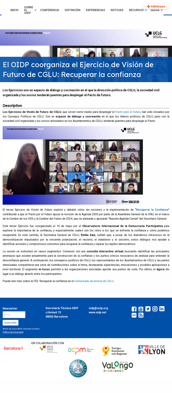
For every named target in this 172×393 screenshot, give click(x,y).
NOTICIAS (117, 10)
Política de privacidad (13, 332)
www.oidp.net (97, 312)
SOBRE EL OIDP (28, 10)
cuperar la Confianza (152, 209)
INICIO (15, 10)
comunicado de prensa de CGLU (94, 281)
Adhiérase (156, 6)
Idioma (155, 10)
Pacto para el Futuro (127, 112)
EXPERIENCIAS (95, 10)
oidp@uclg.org (98, 308)
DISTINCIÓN (72, 10)
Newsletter (10, 308)
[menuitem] (4, 10)
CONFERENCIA (49, 10)
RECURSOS (136, 10)
